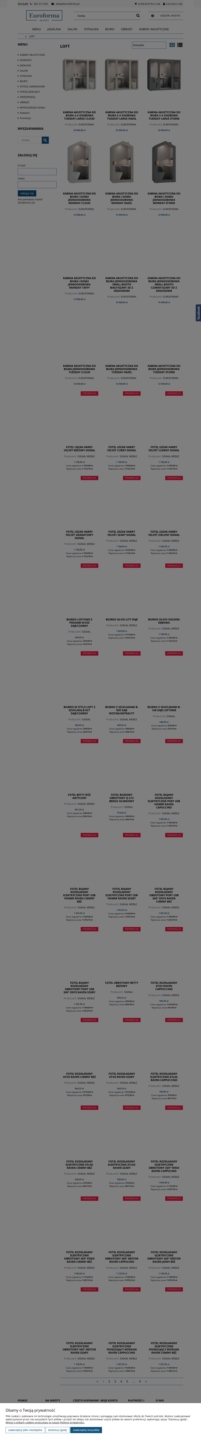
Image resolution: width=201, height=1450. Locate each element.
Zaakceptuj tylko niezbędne (25, 1430)
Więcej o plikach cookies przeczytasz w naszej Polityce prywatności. (45, 1422)
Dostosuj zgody (57, 1430)
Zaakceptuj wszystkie (86, 1430)
